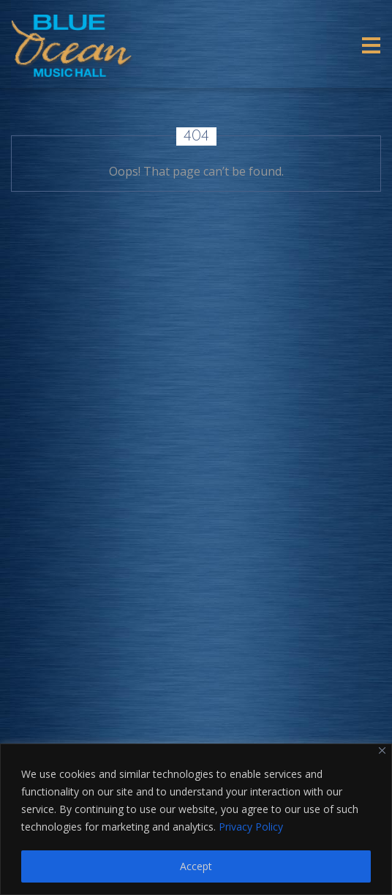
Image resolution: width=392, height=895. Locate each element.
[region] (196, 819)
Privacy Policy (251, 827)
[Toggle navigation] (371, 45)
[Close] (382, 750)
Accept (196, 866)
